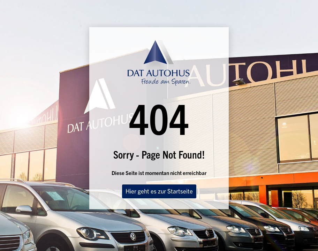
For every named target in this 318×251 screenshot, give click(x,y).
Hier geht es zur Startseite (159, 191)
